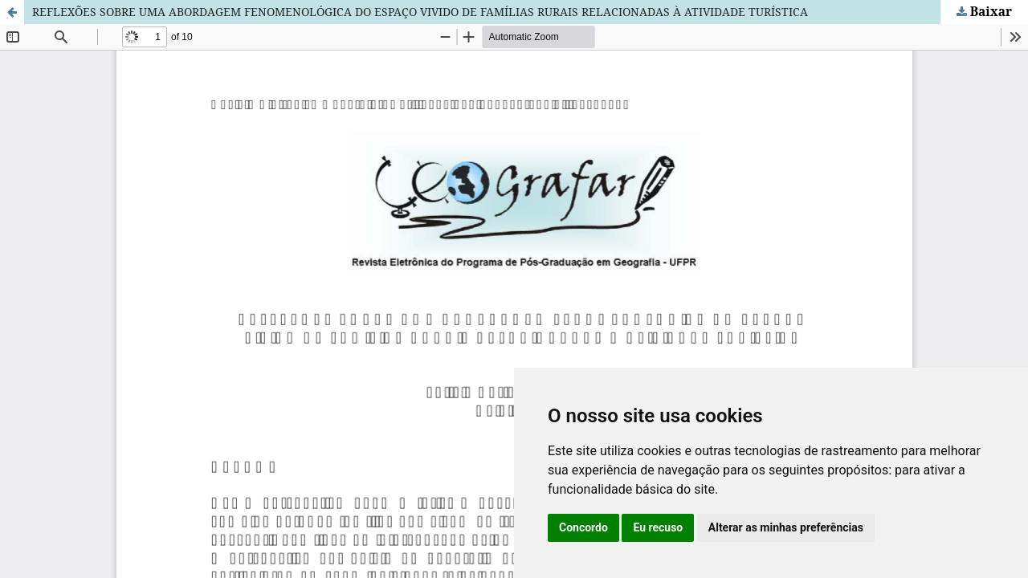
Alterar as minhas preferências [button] (785, 527)
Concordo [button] (583, 527)
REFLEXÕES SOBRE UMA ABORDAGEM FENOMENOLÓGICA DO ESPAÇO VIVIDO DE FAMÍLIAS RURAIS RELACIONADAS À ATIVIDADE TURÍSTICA (420, 11)
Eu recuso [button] (658, 527)
